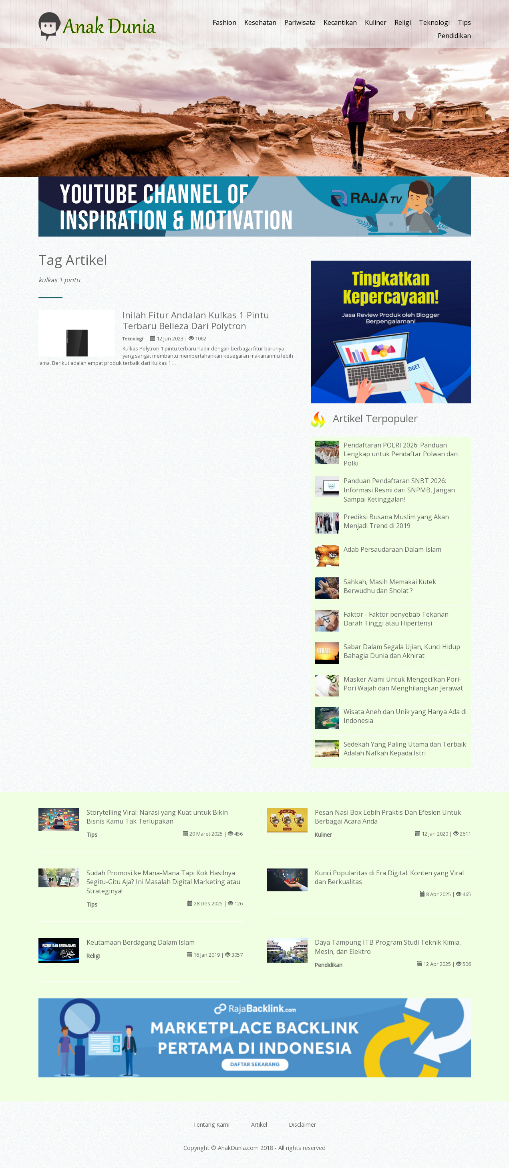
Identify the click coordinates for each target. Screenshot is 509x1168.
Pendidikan (454, 35)
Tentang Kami (211, 1124)
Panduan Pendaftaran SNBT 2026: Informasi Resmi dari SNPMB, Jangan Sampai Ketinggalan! (399, 490)
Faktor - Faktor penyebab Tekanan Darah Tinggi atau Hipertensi (396, 619)
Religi (402, 22)
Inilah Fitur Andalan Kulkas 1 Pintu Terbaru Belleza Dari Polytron (196, 320)
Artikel (259, 1124)
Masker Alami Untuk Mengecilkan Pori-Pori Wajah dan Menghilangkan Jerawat (403, 684)
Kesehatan (260, 22)
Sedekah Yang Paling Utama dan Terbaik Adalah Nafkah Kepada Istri (405, 749)
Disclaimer (302, 1124)
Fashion (224, 22)
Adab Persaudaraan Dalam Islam (392, 549)
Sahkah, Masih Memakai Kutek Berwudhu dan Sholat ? (390, 586)
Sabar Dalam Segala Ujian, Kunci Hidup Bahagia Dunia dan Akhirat (402, 651)
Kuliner (375, 22)
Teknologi (434, 22)
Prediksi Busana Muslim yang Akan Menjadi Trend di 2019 (396, 521)
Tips (464, 22)
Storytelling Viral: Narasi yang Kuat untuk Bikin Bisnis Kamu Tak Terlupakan (157, 817)
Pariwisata (300, 22)
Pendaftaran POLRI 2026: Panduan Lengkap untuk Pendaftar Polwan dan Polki (401, 454)
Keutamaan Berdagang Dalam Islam (141, 942)
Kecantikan (340, 22)
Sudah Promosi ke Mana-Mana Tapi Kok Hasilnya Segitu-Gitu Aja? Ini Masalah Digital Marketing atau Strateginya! (163, 882)
